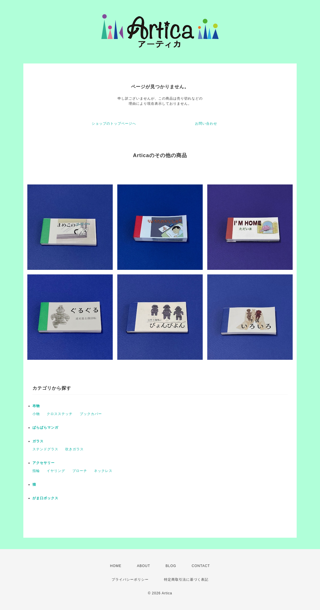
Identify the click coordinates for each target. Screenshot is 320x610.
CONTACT (201, 566)
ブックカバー (91, 414)
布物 (36, 406)
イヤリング (56, 471)
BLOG (171, 566)
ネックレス (103, 471)
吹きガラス (74, 449)
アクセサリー (43, 463)
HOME (116, 566)
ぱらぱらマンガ (45, 428)
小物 (36, 414)
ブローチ (79, 471)
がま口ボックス (45, 498)
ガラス (38, 441)
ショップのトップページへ (114, 124)
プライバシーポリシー (130, 580)
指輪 (36, 471)
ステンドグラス (45, 449)
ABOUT (143, 566)
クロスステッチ (60, 414)
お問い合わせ (206, 124)
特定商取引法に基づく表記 (186, 580)
